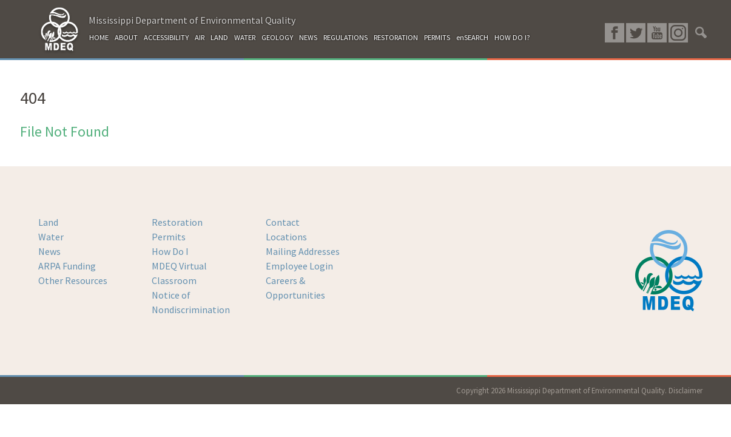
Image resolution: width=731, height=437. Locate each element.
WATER (244, 37)
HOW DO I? (512, 37)
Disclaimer (685, 390)
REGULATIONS (345, 37)
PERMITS (437, 37)
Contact (283, 222)
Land (48, 222)
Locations (286, 237)
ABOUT (126, 37)
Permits (169, 237)
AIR (199, 37)
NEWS (308, 37)
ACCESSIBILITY (166, 37)
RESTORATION (396, 37)
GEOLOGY (277, 37)
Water (51, 237)
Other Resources (72, 280)
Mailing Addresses (303, 251)
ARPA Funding (67, 266)
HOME (99, 37)
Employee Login (299, 266)
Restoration (177, 222)
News (49, 251)
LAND (219, 37)
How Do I (170, 251)
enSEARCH (472, 37)
